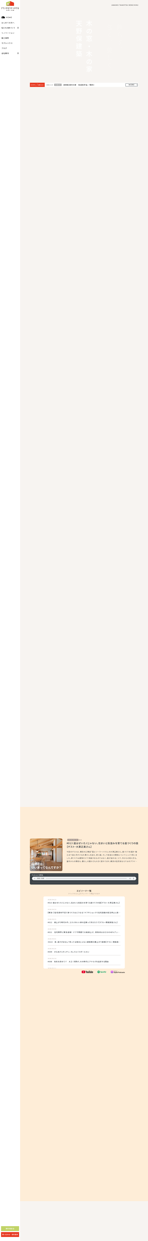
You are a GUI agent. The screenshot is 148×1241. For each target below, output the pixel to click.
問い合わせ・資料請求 (10, 1234)
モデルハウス (7, 43)
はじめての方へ (8, 22)
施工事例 (5, 38)
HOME (6, 17)
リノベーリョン (8, 33)
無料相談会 (10, 1228)
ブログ (4, 48)
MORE (131, 85)
